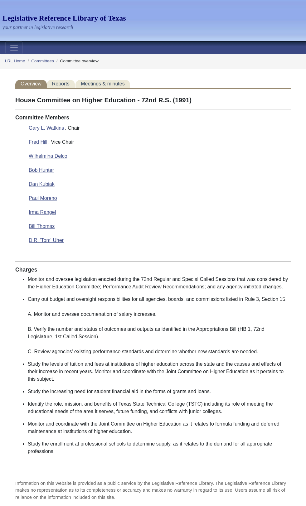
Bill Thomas (42, 226)
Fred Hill (38, 142)
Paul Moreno (43, 198)
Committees (42, 61)
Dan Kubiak (42, 184)
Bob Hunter (41, 170)
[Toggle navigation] (14, 47)
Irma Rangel (42, 212)
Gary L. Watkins (46, 128)
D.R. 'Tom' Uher (46, 240)
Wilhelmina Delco (48, 156)
